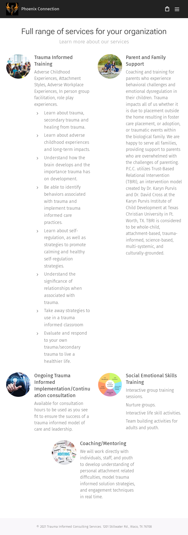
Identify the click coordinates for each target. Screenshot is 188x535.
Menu (177, 9)
